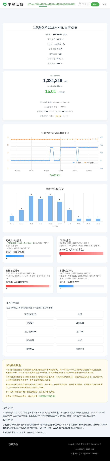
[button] (6, 258)
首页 (29, 4)
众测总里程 (55, 75)
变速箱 (50, 44)
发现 (80, 314)
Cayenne (80, 323)
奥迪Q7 (30, 323)
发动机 (48, 34)
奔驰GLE (30, 349)
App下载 (35, 4)
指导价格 (51, 59)
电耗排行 (59, 4)
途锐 (80, 340)
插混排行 (67, 4)
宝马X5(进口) (30, 314)
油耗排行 (51, 4)
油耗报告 (43, 4)
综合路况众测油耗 (55, 86)
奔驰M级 (30, 340)
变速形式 (52, 49)
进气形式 (51, 39)
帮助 (73, 4)
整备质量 (51, 64)
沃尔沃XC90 (30, 331)
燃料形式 (53, 54)
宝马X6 (79, 331)
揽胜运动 (80, 349)
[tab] (28, 249)
